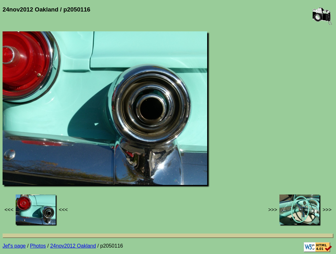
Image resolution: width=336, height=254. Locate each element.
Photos (38, 246)
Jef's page (14, 246)
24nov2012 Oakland (73, 246)
